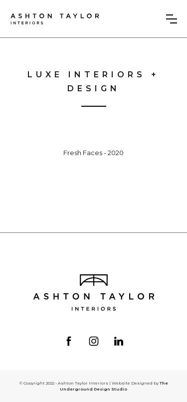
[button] (171, 18)
